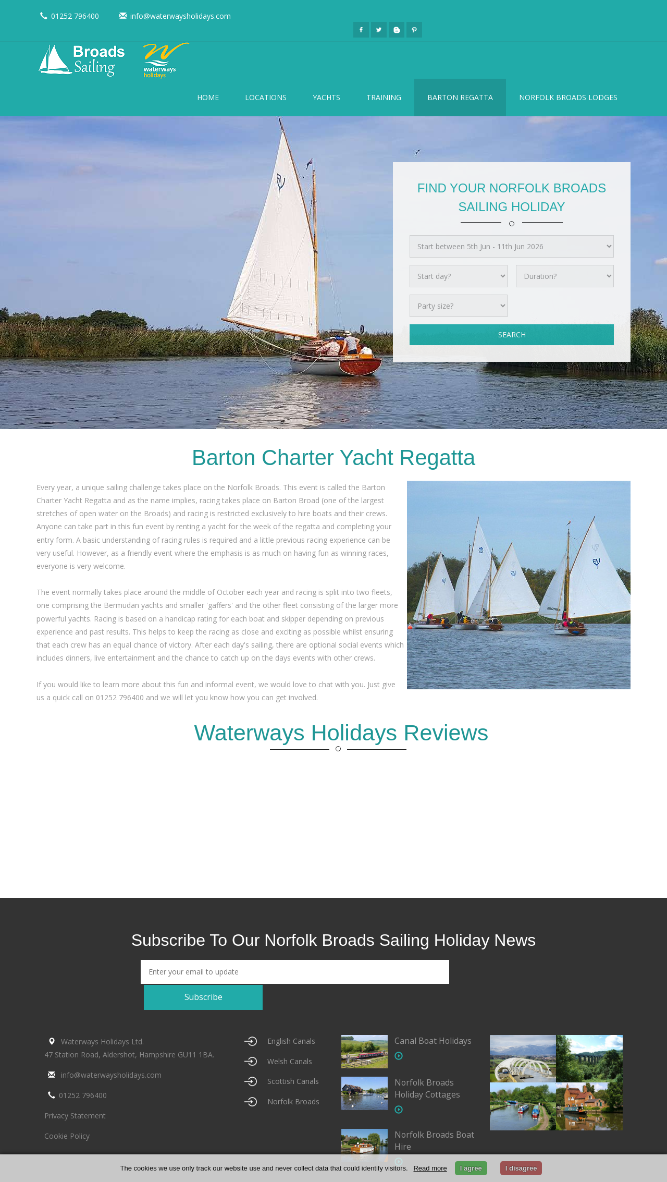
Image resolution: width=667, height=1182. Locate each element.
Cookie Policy (67, 1112)
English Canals (291, 1016)
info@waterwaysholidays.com (173, 16)
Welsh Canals (289, 1037)
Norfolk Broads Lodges (568, 97)
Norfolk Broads (293, 1077)
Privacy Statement (75, 1091)
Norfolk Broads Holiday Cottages (427, 1064)
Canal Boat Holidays (433, 1016)
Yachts (326, 97)
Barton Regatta (460, 97)
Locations (266, 97)
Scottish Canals (293, 1057)
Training (383, 97)
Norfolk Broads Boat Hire (424, 1116)
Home (208, 97)
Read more (430, 1168)
